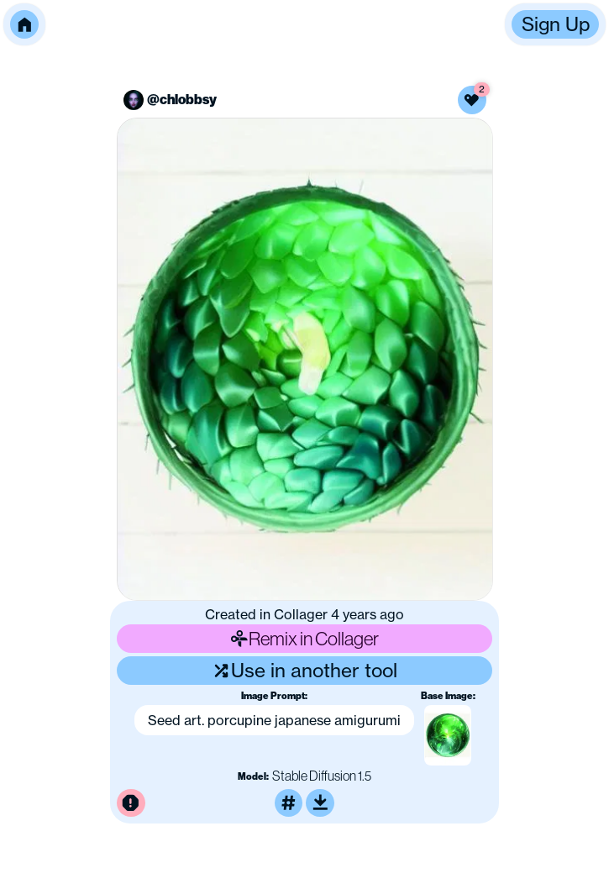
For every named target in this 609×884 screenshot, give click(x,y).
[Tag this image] (289, 803)
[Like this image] (472, 100)
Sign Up (556, 24)
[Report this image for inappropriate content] (131, 803)
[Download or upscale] (320, 803)
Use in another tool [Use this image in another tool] (304, 670)
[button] (24, 24)
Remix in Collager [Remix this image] (305, 638)
